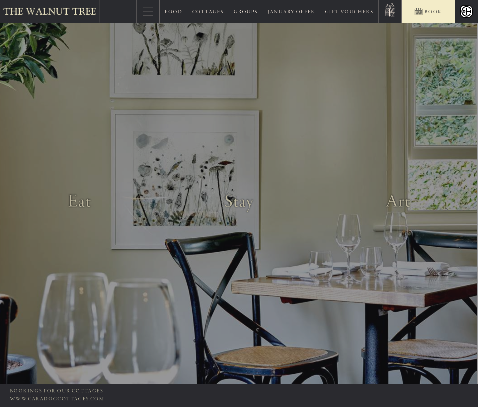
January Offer (291, 12)
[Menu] (148, 11)
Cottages (208, 12)
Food (173, 12)
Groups (246, 12)
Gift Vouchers (349, 12)
